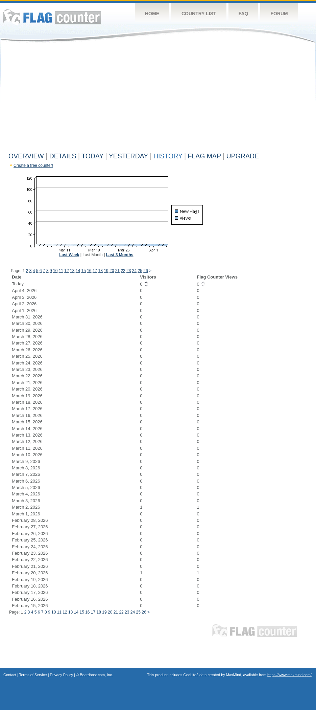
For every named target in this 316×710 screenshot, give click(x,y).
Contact (9, 675)
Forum (279, 13)
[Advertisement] (158, 98)
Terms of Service (33, 675)
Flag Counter (52, 16)
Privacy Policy (61, 675)
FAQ (243, 13)
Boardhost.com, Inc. (96, 675)
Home (152, 13)
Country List (198, 13)
